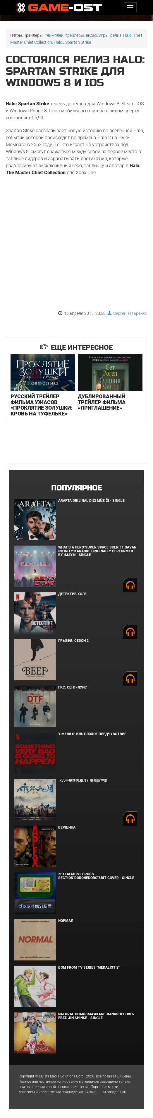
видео (91, 35)
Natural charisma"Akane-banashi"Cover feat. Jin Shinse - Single (96, 1016)
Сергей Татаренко (127, 313)
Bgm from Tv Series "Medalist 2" (89, 967)
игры (104, 35)
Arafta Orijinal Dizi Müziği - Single (91, 501)
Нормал (65, 921)
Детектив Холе (72, 594)
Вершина (66, 827)
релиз (115, 35)
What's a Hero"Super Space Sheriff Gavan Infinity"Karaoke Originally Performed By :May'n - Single (97, 551)
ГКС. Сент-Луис (72, 687)
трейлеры (74, 35)
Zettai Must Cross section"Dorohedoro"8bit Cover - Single (96, 876)
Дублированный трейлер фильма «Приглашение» (102, 402)
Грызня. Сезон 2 (73, 641)
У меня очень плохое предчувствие (92, 734)
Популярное (76, 488)
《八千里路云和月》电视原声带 (82, 781)
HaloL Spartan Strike (72, 42)
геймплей (54, 35)
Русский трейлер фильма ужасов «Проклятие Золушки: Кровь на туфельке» (41, 405)
